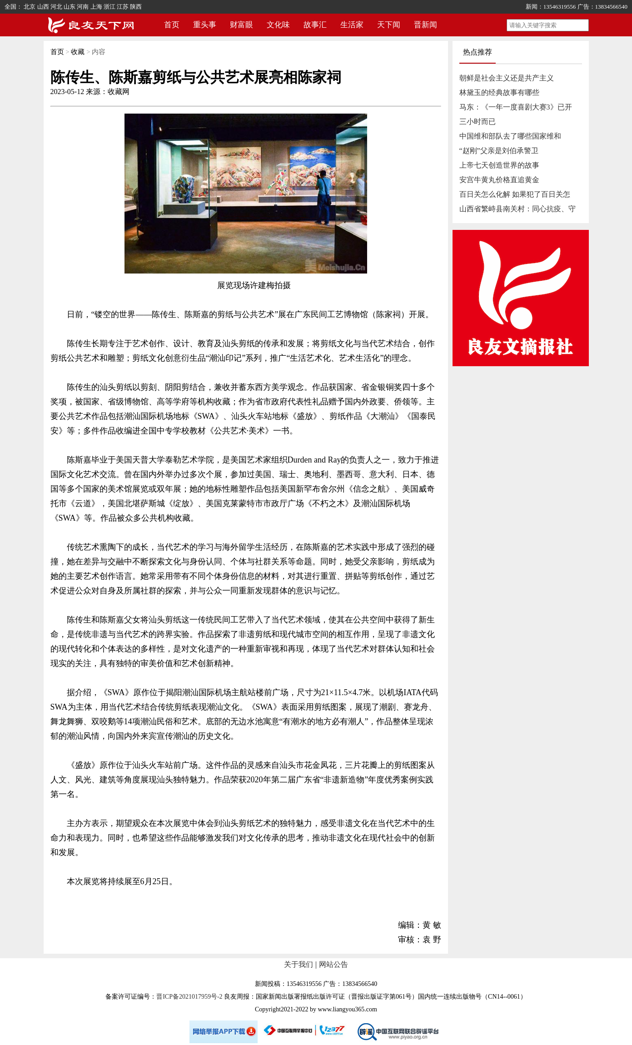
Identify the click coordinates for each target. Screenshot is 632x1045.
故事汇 (315, 24)
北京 (29, 6)
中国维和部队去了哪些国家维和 (510, 136)
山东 (69, 6)
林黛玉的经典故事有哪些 (499, 92)
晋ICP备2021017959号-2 (189, 996)
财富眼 (241, 24)
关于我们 (298, 964)
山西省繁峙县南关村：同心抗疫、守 (517, 209)
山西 (43, 6)
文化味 (278, 24)
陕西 (136, 6)
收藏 (78, 51)
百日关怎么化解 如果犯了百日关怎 (514, 194)
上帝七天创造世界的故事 (499, 165)
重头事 (204, 24)
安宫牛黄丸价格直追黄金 (499, 180)
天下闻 (388, 24)
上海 (96, 6)
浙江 (109, 6)
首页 (171, 24)
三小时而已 (477, 121)
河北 (56, 6)
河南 (83, 6)
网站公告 (333, 964)
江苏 (123, 6)
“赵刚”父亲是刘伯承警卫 (498, 150)
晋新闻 (425, 24)
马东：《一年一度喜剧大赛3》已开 (515, 107)
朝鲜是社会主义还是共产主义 (506, 78)
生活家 (351, 24)
